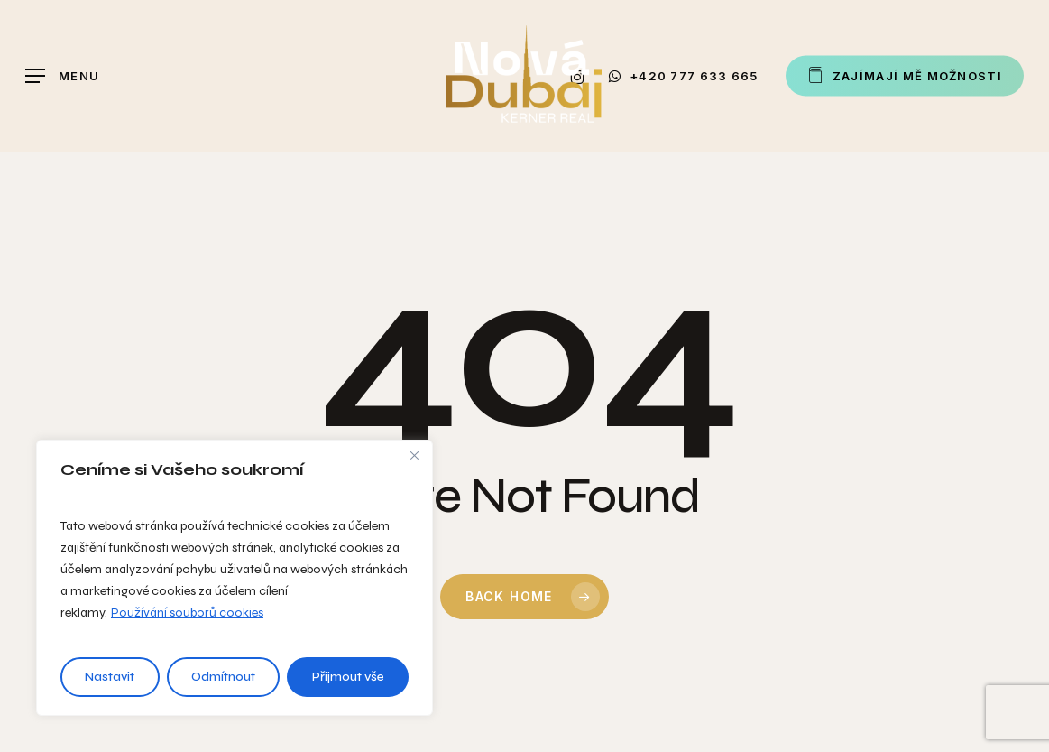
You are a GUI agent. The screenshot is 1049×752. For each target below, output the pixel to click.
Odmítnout (223, 676)
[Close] (414, 455)
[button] (62, 76)
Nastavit (109, 676)
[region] (234, 578)
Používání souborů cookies (187, 612)
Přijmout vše (348, 676)
